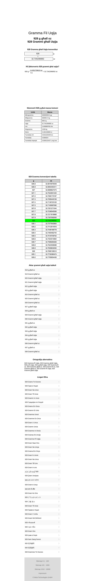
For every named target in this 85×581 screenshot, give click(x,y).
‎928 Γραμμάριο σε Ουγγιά (34, 402)
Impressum (42, 573)
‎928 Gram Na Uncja (32, 447)
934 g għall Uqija (31, 335)
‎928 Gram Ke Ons (31, 493)
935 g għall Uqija (31, 339)
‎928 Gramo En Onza (32, 406)
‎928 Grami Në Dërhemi (33, 518)
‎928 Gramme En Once (33, 418)
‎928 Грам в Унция (31, 386)
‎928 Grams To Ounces (33, 382)
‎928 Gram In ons (31, 467)
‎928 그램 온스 (30, 501)
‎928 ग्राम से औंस (30, 489)
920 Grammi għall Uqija (33, 278)
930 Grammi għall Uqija (33, 319)
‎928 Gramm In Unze (32, 398)
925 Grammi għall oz (32, 298)
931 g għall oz (30, 323)
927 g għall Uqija (31, 307)
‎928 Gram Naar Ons (32, 443)
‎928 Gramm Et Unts (32, 410)
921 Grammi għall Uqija (33, 282)
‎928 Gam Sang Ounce (33, 539)
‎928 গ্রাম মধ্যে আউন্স (32, 480)
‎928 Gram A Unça (31, 485)
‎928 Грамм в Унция (32, 510)
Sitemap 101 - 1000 (42, 565)
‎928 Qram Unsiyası (32, 476)
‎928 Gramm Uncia (31, 427)
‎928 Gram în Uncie (31, 455)
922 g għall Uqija (31, 286)
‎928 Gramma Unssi (32, 414)
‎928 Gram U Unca (31, 423)
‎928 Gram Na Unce (32, 390)
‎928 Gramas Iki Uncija (33, 435)
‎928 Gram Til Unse (31, 394)
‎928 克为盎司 (29, 543)
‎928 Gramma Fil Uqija (32, 439)
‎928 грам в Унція (31, 535)
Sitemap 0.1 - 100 (42, 561)
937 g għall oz (30, 347)
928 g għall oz (30, 311)
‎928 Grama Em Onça (32, 451)
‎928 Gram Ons (30, 531)
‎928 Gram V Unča (31, 514)
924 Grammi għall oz (32, 294)
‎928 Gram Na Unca (32, 459)
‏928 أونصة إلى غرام (31, 471)
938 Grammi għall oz (32, 351)
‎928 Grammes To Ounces (34, 552)
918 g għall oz (30, 270)
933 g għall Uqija (31, 331)
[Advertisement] (42, 14)
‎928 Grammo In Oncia (33, 431)
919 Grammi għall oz (32, 274)
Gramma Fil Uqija (42, 33)
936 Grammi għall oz (32, 343)
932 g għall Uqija (31, 327)
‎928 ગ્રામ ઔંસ (30, 527)
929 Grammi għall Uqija (33, 315)
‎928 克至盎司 (29, 548)
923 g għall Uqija (31, 290)
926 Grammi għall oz (32, 303)
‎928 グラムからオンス (33, 497)
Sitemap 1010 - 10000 (42, 569)
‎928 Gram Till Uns (31, 463)
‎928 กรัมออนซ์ (30, 522)
